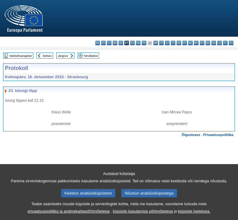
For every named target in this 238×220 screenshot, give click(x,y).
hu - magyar (179, 43)
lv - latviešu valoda (167, 43)
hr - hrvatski (155, 43)
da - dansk (115, 43)
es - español (103, 43)
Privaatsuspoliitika (218, 135)
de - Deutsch (121, 43)
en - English (138, 43)
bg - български (97, 43)
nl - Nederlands (190, 43)
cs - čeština (109, 43)
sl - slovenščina (219, 43)
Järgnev (63, 55)
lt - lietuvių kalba (173, 43)
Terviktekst (90, 55)
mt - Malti (184, 43)
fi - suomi (225, 43)
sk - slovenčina (213, 43)
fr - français (144, 43)
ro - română (208, 43)
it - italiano (161, 43)
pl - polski (196, 43)
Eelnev (47, 55)
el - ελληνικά (132, 43)
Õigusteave (191, 135)
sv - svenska (231, 43)
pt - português (202, 43)
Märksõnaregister (20, 55)
